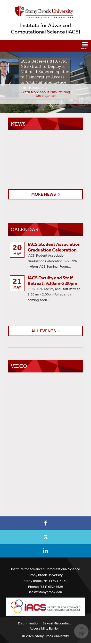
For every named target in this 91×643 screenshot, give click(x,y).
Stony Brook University (52, 636)
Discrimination (29, 623)
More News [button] (43, 194)
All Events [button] (43, 331)
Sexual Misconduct (57, 623)
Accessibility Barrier (44, 628)
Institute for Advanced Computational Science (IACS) (45, 28)
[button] (45, 46)
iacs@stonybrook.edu (45, 592)
